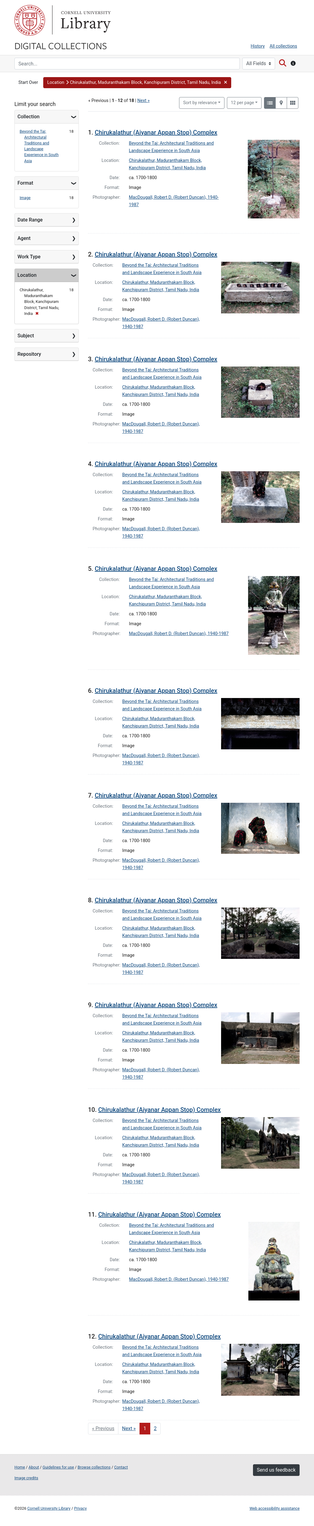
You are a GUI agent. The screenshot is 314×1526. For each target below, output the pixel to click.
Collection (28, 117)
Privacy (80, 1508)
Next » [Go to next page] (129, 1428)
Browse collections (94, 1467)
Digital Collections (60, 45)
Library (84, 20)
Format (25, 183)
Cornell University (29, 20)
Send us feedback (276, 1470)
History (258, 46)
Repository (29, 354)
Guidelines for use (58, 1467)
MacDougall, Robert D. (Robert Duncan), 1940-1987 (179, 633)
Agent (23, 238)
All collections (283, 46)
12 (242, 102)
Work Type (28, 257)
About (34, 1467)
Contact (121, 1467)
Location (26, 275)
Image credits (26, 1478)
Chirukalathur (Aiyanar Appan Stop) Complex (156, 132)
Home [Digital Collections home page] (19, 1467)
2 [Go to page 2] (155, 1428)
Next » (143, 100)
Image (25, 197)
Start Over (28, 82)
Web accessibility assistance (275, 1508)
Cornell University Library (49, 1508)
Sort (200, 102)
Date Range (30, 220)
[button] (137, 82)
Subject (25, 336)
